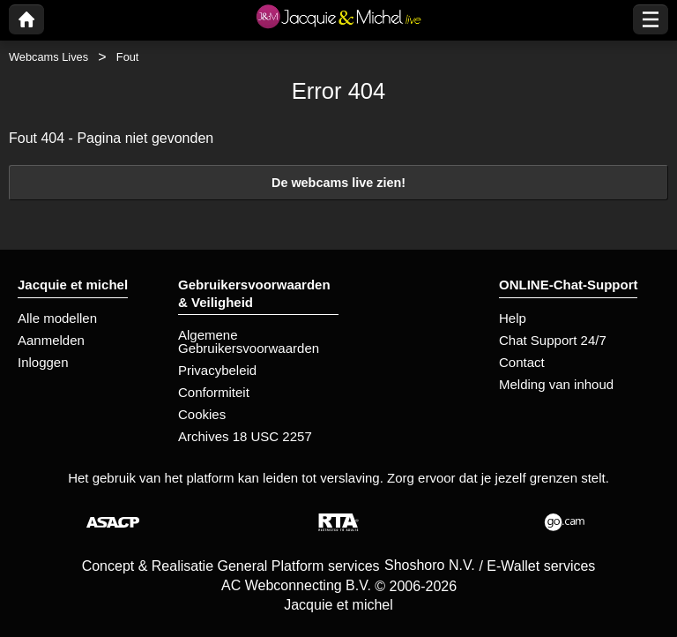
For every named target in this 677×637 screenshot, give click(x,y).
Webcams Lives (48, 57)
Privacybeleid (217, 370)
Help (512, 318)
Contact (522, 362)
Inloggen (43, 362)
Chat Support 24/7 (552, 340)
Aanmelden (51, 340)
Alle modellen (57, 318)
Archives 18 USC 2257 (245, 436)
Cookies (202, 414)
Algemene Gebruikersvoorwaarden (248, 341)
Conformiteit (213, 392)
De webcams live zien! (338, 183)
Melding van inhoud (556, 384)
